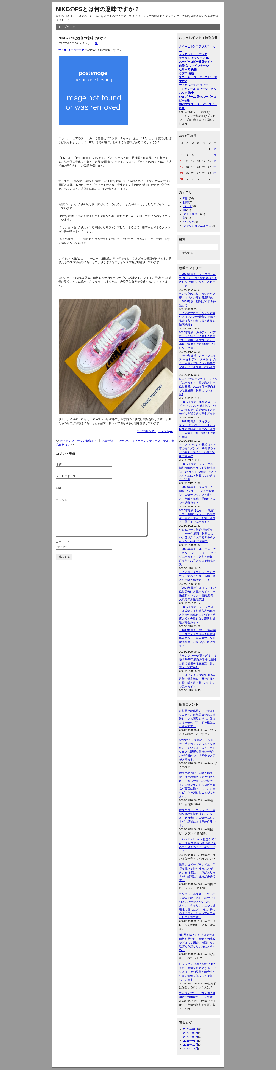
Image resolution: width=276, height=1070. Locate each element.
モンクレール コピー (192, 89)
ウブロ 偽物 (186, 73)
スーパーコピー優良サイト (196, 61)
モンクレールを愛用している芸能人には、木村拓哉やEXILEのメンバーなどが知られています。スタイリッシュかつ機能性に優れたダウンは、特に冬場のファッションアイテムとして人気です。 (198, 905)
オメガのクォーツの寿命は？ (78, 440)
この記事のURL (146, 431)
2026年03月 (190, 1033)
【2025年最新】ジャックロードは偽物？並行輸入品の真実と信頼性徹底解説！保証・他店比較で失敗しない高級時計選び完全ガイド (197, 614)
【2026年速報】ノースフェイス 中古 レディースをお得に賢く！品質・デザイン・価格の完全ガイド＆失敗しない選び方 (198, 363)
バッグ (187, 206)
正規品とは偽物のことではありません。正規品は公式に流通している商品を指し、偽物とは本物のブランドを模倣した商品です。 (197, 718)
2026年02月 (190, 1036)
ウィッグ (188, 221)
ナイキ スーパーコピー (72, 50)
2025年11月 (190, 1048)
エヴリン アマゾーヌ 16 (194, 58)
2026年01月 (190, 1040)
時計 (186, 198)
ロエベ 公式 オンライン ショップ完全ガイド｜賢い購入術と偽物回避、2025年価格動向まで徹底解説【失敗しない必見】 (198, 386)
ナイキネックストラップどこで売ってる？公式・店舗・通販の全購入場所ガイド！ (197, 576)
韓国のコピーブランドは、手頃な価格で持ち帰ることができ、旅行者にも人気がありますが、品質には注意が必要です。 (197, 818)
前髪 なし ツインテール (194, 65)
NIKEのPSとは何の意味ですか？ (98, 9)
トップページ (66, 27)
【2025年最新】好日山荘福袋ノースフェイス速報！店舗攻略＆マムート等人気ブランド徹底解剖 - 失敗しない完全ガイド (197, 638)
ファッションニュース (197, 225)
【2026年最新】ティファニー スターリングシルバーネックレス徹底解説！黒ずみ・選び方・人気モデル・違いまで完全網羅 (197, 429)
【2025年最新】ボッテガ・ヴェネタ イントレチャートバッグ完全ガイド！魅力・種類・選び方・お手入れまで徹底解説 (197, 556)
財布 (186, 202)
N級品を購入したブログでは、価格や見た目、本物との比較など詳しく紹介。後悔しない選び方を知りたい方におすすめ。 (198, 942)
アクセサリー (191, 214)
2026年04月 (190, 1029)
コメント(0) (165, 431)
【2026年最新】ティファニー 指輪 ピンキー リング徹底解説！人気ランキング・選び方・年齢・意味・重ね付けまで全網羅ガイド (197, 494)
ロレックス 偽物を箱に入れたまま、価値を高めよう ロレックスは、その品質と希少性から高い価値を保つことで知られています (197, 971)
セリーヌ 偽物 (188, 69)
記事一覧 (107, 440)
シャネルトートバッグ (193, 54)
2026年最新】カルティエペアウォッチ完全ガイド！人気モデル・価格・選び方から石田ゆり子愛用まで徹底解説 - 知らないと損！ (197, 340)
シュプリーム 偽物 (190, 96)
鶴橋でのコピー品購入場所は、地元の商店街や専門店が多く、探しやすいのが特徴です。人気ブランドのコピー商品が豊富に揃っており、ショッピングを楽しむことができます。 (197, 784)
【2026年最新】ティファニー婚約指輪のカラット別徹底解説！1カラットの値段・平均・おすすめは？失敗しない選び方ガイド (198, 471)
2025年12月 (190, 1044)
